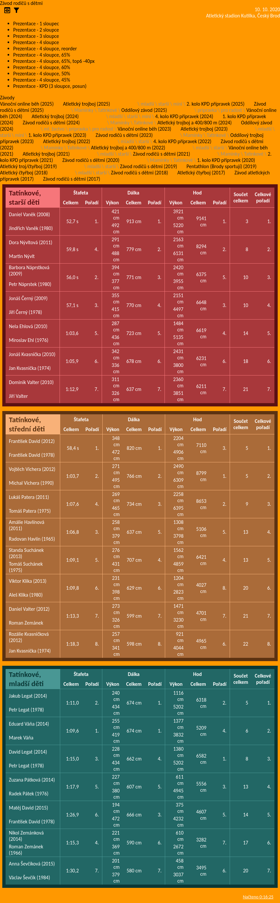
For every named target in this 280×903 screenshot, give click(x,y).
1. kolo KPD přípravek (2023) (57, 135)
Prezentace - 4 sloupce (36, 42)
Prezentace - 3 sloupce (36, 36)
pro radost (231, 110)
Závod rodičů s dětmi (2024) (51, 122)
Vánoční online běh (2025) (27, 104)
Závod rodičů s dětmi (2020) (90, 160)
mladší (147, 104)
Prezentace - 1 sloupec (36, 23)
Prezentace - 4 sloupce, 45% (41, 80)
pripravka (206, 110)
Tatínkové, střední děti (27, 424)
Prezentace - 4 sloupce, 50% (41, 73)
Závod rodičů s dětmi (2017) (71, 179)
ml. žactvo (54, 129)
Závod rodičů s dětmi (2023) (124, 135)
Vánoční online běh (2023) (144, 129)
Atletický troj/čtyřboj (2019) (28, 166)
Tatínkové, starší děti (25, 197)
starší (163, 104)
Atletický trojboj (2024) (55, 116)
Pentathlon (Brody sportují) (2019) (222, 166)
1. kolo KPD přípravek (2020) (226, 160)
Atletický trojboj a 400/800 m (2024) (194, 122)
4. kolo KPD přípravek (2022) (182, 141)
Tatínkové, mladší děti (26, 679)
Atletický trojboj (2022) (66, 141)
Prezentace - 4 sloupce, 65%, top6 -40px (53, 61)
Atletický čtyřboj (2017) (201, 172)
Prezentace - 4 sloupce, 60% (41, 67)
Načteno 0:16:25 (258, 897)
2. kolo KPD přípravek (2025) (215, 104)
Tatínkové (107, 110)
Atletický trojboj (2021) (46, 154)
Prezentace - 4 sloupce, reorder (45, 48)
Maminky (83, 110)
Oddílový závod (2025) (144, 110)
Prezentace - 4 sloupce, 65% (41, 55)
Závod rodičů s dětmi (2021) (161, 154)
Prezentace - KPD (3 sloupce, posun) (50, 86)
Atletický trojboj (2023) (204, 129)
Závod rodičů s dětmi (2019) (148, 166)
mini (177, 104)
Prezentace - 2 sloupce (36, 30)
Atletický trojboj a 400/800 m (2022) (128, 147)
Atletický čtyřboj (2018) (24, 172)
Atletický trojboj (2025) (86, 104)
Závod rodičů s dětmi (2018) (139, 172)
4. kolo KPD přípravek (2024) (184, 116)
